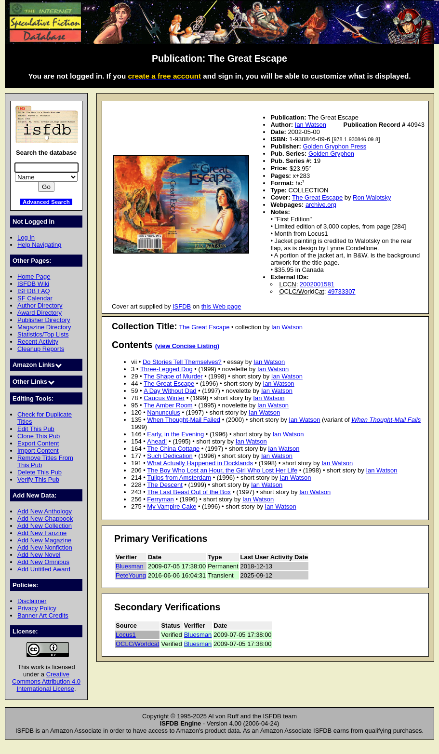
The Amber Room (168, 405)
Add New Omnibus (43, 562)
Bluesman (130, 566)
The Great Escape (317, 197)
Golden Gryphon (331, 153)
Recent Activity (37, 341)
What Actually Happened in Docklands (200, 463)
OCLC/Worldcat (137, 643)
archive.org (321, 204)
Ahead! (157, 441)
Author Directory (40, 305)
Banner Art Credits (42, 615)
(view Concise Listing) (187, 346)
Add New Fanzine (42, 533)
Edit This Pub (35, 428)
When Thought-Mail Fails (386, 419)
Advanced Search (46, 202)
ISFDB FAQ (33, 291)
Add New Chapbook (45, 518)
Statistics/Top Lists (43, 334)
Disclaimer (31, 601)
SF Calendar (35, 298)
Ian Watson (310, 124)
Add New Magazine (44, 540)
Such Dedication (169, 455)
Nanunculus (163, 412)
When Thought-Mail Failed (183, 419)
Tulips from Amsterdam (179, 477)
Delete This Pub (39, 472)
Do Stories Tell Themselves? (182, 361)
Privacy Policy (36, 608)
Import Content (38, 450)
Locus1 (126, 634)
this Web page (221, 306)
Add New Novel (38, 554)
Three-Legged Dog (166, 369)
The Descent (164, 484)
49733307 (342, 291)
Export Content (38, 443)
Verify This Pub (38, 479)
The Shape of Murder (173, 376)
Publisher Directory (43, 319)
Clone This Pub (38, 436)
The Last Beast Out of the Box (189, 492)
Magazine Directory (44, 327)
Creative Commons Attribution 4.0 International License (46, 681)
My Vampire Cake (171, 506)
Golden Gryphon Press (334, 146)
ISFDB (182, 306)
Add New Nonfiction (44, 547)
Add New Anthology (44, 511)
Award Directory (39, 312)
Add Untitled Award (43, 569)
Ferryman (160, 499)
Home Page (33, 276)
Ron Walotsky (372, 197)
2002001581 (317, 284)
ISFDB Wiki (33, 283)
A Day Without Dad (170, 390)
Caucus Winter (164, 398)
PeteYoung (131, 575)
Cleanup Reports (40, 348)
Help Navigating (39, 244)
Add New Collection (44, 525)
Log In (26, 237)
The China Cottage (173, 448)
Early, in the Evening (175, 434)
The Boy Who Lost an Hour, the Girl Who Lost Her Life (222, 470)
